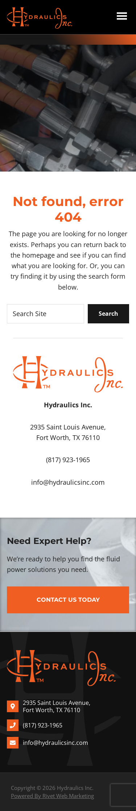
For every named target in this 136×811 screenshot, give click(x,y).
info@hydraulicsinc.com (68, 482)
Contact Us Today (68, 599)
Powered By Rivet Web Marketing (52, 795)
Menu (122, 17)
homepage (38, 255)
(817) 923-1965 (68, 459)
